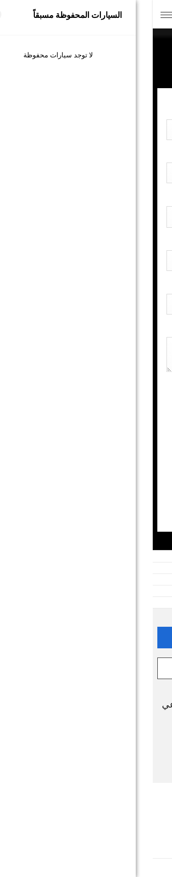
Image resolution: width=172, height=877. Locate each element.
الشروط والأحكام (86, 821)
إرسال (86, 498)
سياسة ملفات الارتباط (86, 837)
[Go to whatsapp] (150, 849)
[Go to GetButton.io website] (150, 868)
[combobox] (86, 304)
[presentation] (88, 455)
